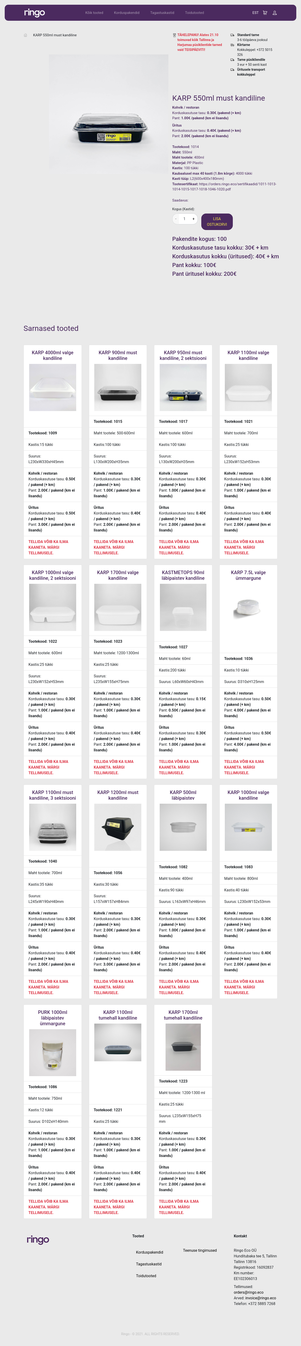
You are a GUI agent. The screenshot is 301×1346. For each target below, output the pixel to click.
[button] (274, 12)
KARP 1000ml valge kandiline (248, 795)
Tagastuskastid (162, 13)
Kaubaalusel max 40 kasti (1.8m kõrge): (203, 173)
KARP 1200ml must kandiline (118, 795)
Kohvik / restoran (185, 107)
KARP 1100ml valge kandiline (248, 355)
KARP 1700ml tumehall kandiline (183, 1015)
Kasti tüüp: (180, 179)
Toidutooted (194, 13)
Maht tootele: (182, 157)
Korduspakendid (126, 13)
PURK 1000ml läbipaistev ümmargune (52, 1017)
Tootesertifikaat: (185, 184)
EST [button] (256, 13)
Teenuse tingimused (200, 1250)
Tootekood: (181, 147)
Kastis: (177, 168)
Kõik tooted (94, 13)
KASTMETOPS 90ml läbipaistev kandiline (183, 575)
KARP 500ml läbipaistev (183, 795)
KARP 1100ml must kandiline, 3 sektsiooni (52, 795)
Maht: (177, 152)
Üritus (177, 125)
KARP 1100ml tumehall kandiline (118, 1015)
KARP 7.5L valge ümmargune (248, 575)
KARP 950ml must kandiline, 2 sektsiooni (183, 355)
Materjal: (179, 163)
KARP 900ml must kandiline (118, 355)
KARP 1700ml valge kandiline (118, 575)
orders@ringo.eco (248, 1292)
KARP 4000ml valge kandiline (52, 355)
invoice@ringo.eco (260, 1298)
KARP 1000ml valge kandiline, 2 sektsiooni (52, 575)
